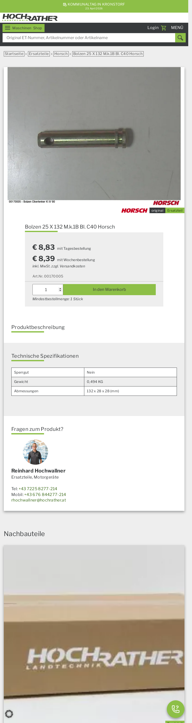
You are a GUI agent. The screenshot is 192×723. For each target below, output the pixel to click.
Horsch (61, 53)
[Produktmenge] (47, 289)
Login (153, 27)
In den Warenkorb (109, 289)
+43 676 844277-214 (45, 494)
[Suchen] (180, 37)
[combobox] (94, 37)
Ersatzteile (39, 53)
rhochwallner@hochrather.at (38, 500)
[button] (9, 714)
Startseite (14, 53)
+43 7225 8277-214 (38, 488)
